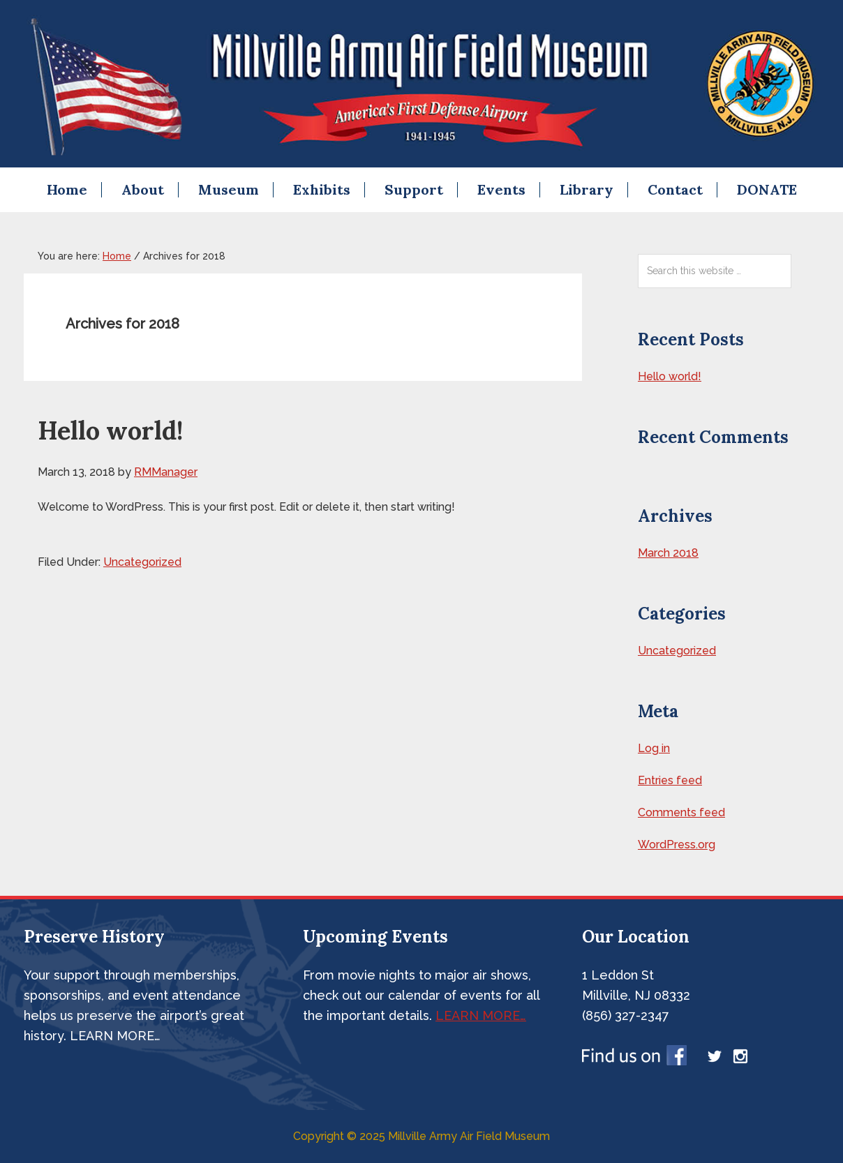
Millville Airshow (421, 83)
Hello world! (110, 430)
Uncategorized (142, 562)
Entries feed (670, 780)
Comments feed (681, 812)
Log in (654, 748)
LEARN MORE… (480, 1015)
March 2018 (668, 553)
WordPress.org (676, 844)
